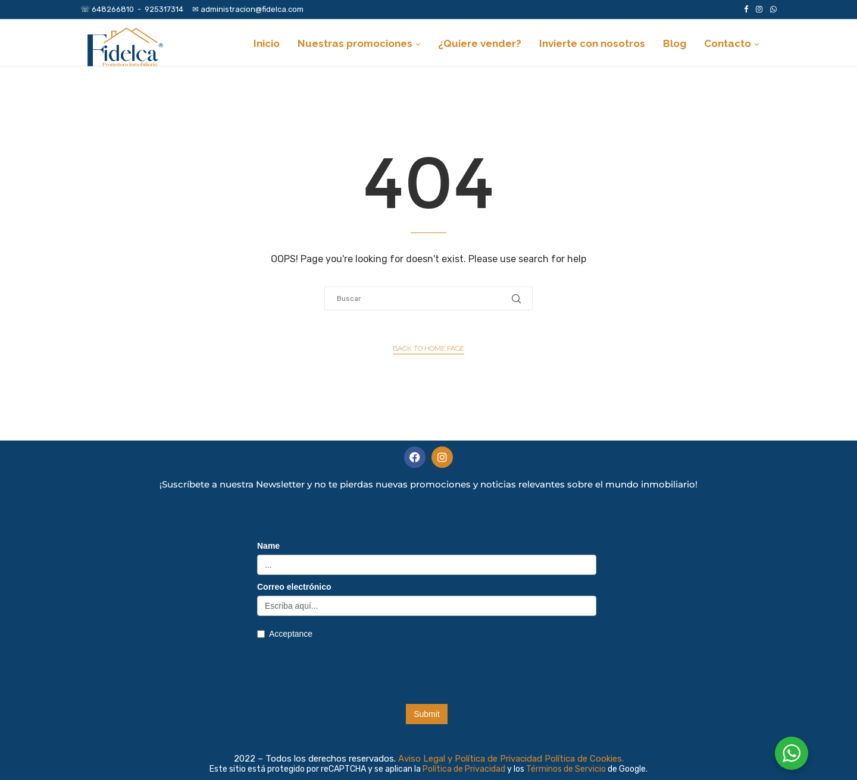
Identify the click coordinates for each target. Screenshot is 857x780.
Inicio (267, 43)
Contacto (727, 43)
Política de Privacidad (465, 769)
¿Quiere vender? (479, 43)
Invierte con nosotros (592, 43)
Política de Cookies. (584, 758)
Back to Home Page (428, 348)
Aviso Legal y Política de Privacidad (470, 758)
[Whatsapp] (773, 9)
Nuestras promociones (355, 43)
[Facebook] (746, 9)
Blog (674, 43)
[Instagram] (759, 9)
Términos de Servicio (567, 769)
